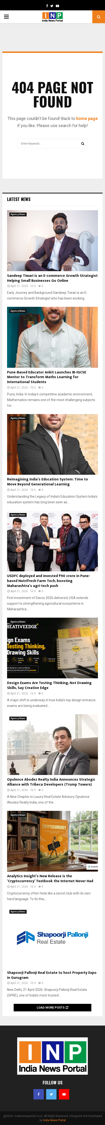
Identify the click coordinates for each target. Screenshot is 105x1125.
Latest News (18, 199)
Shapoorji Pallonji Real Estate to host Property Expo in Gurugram (52, 975)
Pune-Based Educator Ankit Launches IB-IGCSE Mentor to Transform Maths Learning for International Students (46, 377)
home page (87, 118)
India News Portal (54, 1120)
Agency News (18, 214)
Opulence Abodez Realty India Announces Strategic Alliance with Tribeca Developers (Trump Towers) (51, 782)
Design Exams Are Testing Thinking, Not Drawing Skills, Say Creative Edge (49, 685)
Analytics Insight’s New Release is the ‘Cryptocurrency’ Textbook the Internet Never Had (50, 878)
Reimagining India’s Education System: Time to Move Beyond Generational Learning (47, 482)
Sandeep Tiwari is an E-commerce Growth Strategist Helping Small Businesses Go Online (52, 278)
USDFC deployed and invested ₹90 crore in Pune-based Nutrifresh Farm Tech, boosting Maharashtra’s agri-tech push (48, 581)
